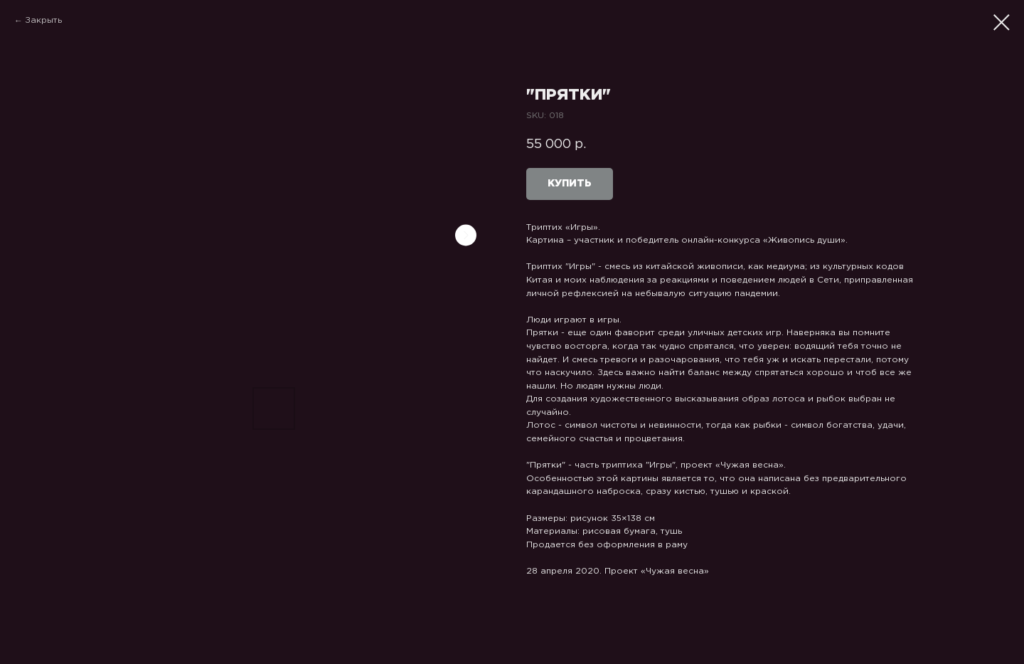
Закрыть (43, 20)
